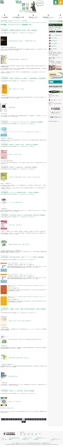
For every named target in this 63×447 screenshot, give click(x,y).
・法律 (20, 433)
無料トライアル (58, 31)
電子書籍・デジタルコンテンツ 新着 (56, 58)
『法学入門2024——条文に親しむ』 (15, 224)
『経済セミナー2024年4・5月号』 (15, 154)
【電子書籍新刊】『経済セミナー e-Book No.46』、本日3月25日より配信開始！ (19, 167)
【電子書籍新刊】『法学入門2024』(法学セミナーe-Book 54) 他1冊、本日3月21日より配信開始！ (23, 215)
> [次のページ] (22, 421)
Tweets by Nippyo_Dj (53, 121)
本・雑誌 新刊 (54, 48)
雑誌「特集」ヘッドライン (56, 100)
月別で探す (53, 46)
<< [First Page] (7, 419)
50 (38, 419)
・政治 (24, 433)
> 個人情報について (25, 439)
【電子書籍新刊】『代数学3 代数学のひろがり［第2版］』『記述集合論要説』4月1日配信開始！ (23, 78)
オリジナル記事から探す (56, 35)
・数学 (32, 434)
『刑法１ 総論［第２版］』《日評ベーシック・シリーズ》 (20, 263)
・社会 (32, 433)
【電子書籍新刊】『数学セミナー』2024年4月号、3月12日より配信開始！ (18, 390)
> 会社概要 (35, 439)
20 (18, 419)
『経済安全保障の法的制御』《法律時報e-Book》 (18, 59)
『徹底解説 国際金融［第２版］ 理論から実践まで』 (19, 244)
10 (13, 419)
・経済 (28, 433)
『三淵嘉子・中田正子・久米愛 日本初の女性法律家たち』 (20, 320)
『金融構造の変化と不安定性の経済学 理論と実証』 (19, 357)
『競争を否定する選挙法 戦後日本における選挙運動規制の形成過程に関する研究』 (25, 339)
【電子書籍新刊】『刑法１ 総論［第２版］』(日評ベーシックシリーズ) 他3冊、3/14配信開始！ (23, 257)
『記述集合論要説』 (12, 107)
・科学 (36, 434)
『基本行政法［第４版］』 (13, 376)
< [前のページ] (9, 419)
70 (43, 419)
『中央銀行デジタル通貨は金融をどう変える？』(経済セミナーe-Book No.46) (24, 177)
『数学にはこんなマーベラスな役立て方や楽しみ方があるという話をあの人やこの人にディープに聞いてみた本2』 (26, 297)
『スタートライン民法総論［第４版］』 (16, 202)
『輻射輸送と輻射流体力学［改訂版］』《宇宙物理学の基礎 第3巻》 (22, 40)
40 (35, 419)
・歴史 (39, 433)
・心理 (28, 434)
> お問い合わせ (4, 439)
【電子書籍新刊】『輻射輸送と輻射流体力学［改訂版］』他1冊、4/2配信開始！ (19, 30)
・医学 (20, 434)
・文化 (36, 433)
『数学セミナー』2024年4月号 (14, 401)
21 (21, 419)
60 (40, 419)
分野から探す (54, 37)
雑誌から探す (54, 40)
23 (25, 419)
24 (28, 419)
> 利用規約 (10, 439)
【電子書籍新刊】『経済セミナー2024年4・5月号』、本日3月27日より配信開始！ (20, 144)
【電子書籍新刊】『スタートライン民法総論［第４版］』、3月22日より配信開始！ (20, 192)
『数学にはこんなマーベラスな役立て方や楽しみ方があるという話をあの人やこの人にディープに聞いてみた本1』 (26, 286)
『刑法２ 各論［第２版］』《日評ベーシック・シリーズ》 (20, 274)
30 (33, 419)
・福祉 (24, 434)
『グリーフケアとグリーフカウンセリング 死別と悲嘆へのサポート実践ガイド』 (24, 131)
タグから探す (54, 43)
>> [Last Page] (24, 421)
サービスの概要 (52, 31)
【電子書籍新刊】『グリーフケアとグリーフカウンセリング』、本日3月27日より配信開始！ (22, 122)
